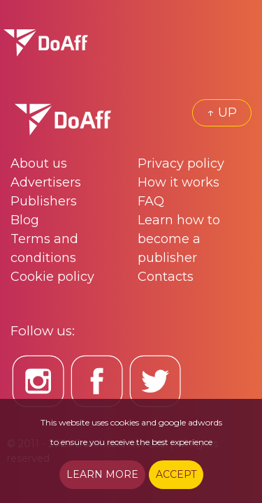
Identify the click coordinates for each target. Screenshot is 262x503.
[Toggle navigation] (240, 43)
